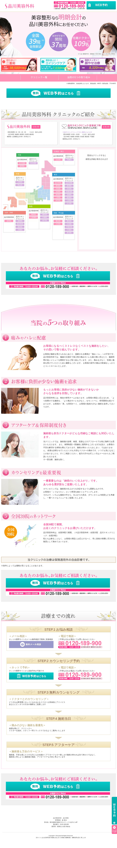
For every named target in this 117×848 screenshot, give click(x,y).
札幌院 (69, 159)
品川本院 (58, 183)
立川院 (69, 203)
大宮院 (58, 224)
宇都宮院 (69, 227)
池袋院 (58, 191)
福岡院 (9, 221)
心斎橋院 (34, 217)
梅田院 (33, 214)
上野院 (58, 197)
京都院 (44, 217)
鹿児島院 (20, 224)
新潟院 (69, 233)
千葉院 (69, 230)
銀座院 (58, 194)
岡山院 (20, 185)
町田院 (58, 200)
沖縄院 (20, 230)
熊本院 (20, 227)
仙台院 (58, 159)
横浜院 (58, 221)
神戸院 (44, 220)
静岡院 (22, 166)
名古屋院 (22, 163)
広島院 (20, 182)
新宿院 (58, 186)
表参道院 (69, 191)
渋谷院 (58, 189)
